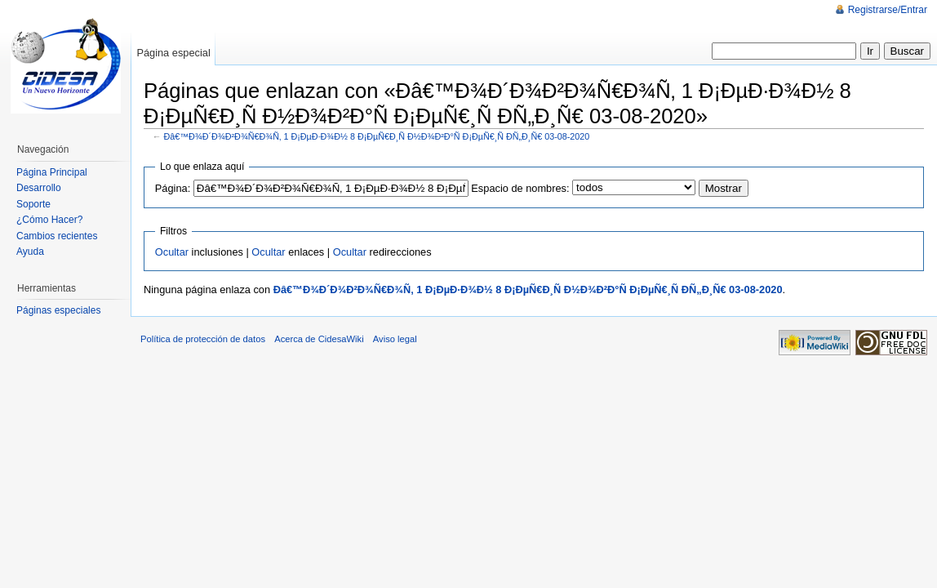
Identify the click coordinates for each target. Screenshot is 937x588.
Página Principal (51, 172)
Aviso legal (395, 339)
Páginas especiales (58, 310)
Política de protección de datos (202, 339)
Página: (172, 188)
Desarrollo (38, 188)
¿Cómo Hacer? (49, 219)
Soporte (33, 204)
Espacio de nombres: (520, 188)
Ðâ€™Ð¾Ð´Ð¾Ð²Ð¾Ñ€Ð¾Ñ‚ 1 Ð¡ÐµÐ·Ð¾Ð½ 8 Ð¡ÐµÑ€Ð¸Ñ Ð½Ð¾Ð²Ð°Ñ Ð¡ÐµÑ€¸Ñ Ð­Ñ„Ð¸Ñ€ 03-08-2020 (377, 136)
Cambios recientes (56, 236)
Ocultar (172, 252)
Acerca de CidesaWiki (318, 339)
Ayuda (30, 251)
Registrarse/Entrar (887, 10)
